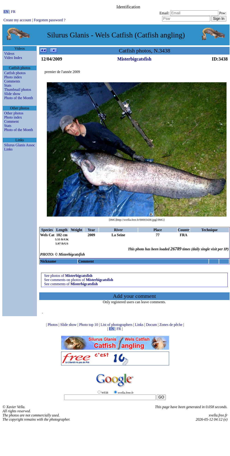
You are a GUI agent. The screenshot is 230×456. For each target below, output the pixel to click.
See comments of (71, 284)
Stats (7, 85)
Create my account (17, 20)
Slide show (12, 94)
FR (13, 12)
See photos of (68, 276)
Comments (12, 81)
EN (6, 12)
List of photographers (117, 325)
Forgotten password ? (49, 20)
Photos (53, 325)
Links (8, 149)
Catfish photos (15, 73)
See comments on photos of (78, 280)
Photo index (13, 77)
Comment (11, 121)
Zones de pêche (171, 325)
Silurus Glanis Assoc (19, 145)
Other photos (13, 113)
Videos (9, 53)
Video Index (13, 58)
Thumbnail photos (17, 90)
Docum (152, 325)
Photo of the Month (18, 98)
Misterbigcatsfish (134, 58)
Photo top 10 (89, 325)
